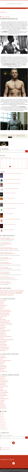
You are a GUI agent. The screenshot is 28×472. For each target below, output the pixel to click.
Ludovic (2, 239)
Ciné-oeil (1, 387)
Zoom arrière (2, 342)
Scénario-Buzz (3, 404)
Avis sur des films (3, 345)
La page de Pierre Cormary (5, 309)
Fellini (2, 290)
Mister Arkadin (2, 319)
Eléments (2, 369)
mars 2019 (2, 417)
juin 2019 (1, 413)
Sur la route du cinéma (4, 398)
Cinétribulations (3, 382)
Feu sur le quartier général (5, 320)
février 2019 (2, 419)
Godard (11, 290)
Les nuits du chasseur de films (5, 336)
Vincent (1, 263)
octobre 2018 (2, 425)
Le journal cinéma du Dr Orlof (5, 311)
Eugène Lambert (3, 248)
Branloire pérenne (3, 341)
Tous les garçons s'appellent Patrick (6, 339)
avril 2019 (2, 416)
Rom (1, 273)
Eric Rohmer (20, 290)
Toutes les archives (3, 429)
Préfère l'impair (3, 327)
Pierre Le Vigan (3, 365)
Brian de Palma (11, 292)
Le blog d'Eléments (3, 371)
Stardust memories (3, 379)
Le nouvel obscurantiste (4, 313)
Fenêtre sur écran (3, 407)
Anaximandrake (3, 300)
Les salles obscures (3, 395)
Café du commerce (3, 305)
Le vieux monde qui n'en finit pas (6, 323)
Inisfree (1, 308)
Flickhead (2, 396)
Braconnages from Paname (5, 330)
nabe (16, 290)
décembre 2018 (3, 422)
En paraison (2, 325)
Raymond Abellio (4, 292)
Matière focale (3, 384)
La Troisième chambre (4, 348)
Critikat (1, 389)
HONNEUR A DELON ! (9, 239)
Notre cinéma (2, 406)
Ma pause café (3, 368)
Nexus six (2, 403)
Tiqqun (1, 358)
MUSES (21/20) (8, 244)
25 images (2, 401)
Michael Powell (3, 294)
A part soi (2, 303)
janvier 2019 (2, 420)
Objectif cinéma (3, 376)
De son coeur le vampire (4, 347)
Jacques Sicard (19, 292)
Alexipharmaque (3, 357)
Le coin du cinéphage (4, 386)
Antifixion (2, 337)
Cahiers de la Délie (3, 344)
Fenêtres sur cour (3, 334)
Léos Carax (6, 290)
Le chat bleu (2, 400)
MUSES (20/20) (8, 258)
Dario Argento (10, 294)
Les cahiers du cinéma (4, 381)
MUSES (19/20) (8, 268)
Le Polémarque (3, 331)
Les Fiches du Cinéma (4, 392)
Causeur (1, 363)
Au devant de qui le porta (5, 322)
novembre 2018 (3, 424)
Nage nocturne (3, 350)
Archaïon (2, 302)
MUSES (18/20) (11, 278)
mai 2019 (1, 414)
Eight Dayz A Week (3, 390)
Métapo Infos (2, 362)
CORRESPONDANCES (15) (9, 19)
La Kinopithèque (3, 393)
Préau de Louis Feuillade (4, 314)
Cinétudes (2, 378)
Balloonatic (2, 328)
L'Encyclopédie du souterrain (5, 360)
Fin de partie (2, 306)
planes (1, 317)
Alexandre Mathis (3, 366)
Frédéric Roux (2, 333)
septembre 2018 (3, 427)
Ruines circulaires (3, 316)
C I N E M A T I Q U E (14, 4)
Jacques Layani (3, 278)
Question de (2, 355)
